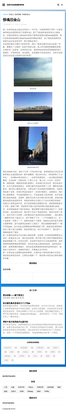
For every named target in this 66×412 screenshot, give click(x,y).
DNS (52, 352)
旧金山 (11, 14)
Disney (7, 356)
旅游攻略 (18, 14)
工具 (35, 356)
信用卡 (55, 348)
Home (5, 14)
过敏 (6, 360)
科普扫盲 (40, 348)
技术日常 (8, 348)
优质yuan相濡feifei (15, 5)
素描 (47, 356)
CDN (39, 352)
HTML (21, 356)
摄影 (11, 352)
